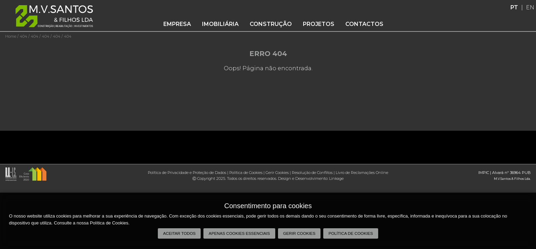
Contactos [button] (364, 24)
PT (514, 7)
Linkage (336, 178)
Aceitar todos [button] (179, 233)
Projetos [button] (318, 24)
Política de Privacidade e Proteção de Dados (187, 172)
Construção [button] (271, 24)
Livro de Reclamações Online (362, 172)
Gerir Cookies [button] (299, 233)
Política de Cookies (245, 172)
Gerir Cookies (277, 172)
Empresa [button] (177, 24)
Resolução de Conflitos (312, 172)
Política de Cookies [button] (350, 233)
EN (530, 7)
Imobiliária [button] (220, 24)
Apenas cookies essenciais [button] (239, 233)
